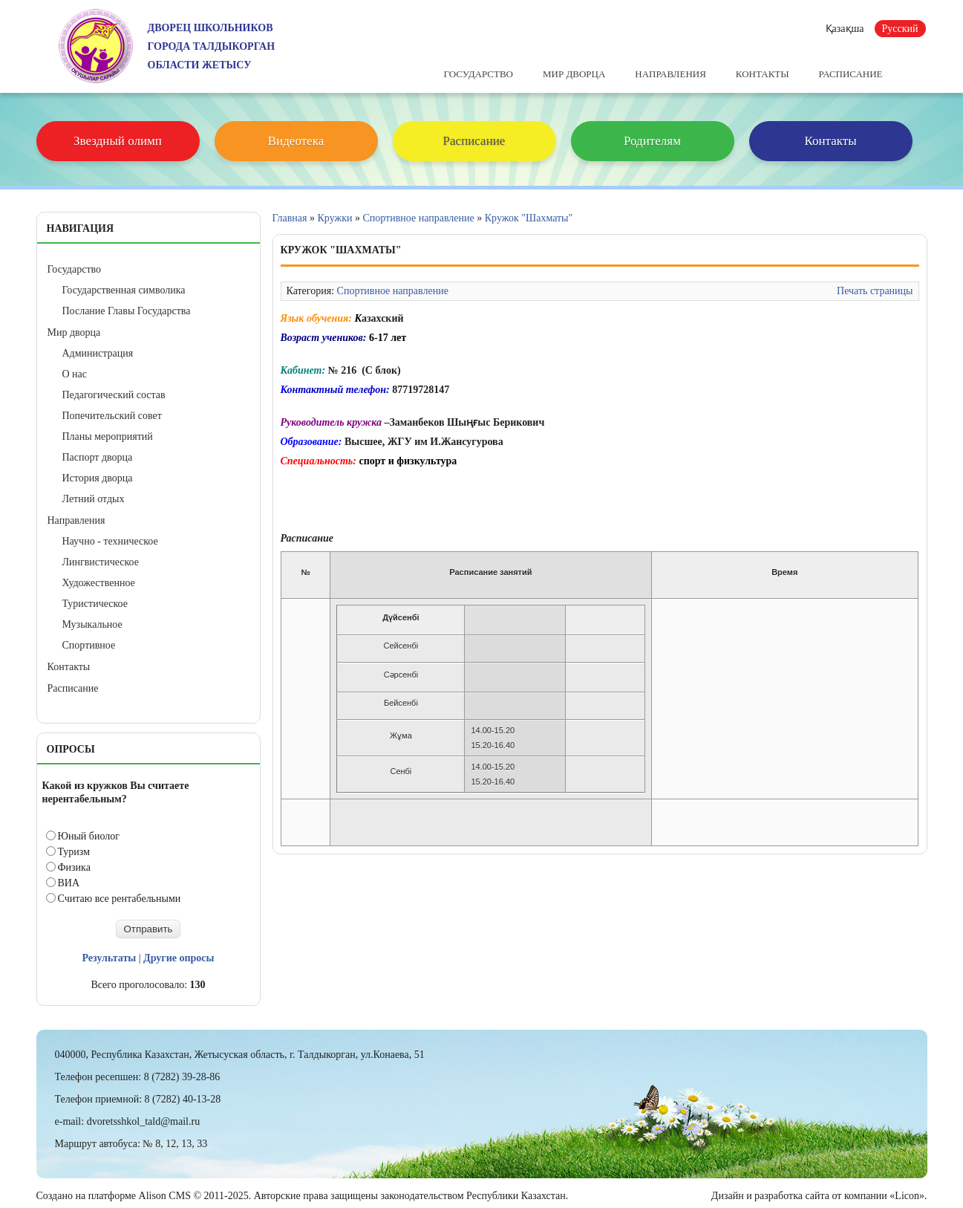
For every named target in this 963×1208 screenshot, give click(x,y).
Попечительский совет (112, 415)
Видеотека (296, 141)
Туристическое (95, 603)
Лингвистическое (100, 562)
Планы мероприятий (107, 436)
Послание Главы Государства (126, 310)
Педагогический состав (114, 394)
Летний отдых (93, 498)
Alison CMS (165, 1195)
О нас (75, 374)
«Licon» (906, 1195)
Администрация (98, 353)
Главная (289, 218)
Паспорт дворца (97, 457)
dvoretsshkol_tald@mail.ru (143, 1121)
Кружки (335, 218)
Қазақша (845, 28)
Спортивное (89, 645)
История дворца (97, 478)
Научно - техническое (110, 541)
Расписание (851, 73)
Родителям (652, 141)
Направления (670, 73)
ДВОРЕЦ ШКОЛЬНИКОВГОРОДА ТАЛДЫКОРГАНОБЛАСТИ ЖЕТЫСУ (211, 46)
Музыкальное (92, 624)
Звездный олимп (118, 141)
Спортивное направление (418, 218)
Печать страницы (875, 290)
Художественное (98, 582)
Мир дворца (574, 73)
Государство (478, 73)
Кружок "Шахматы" (529, 218)
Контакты (762, 73)
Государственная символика (124, 290)
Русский (900, 28)
